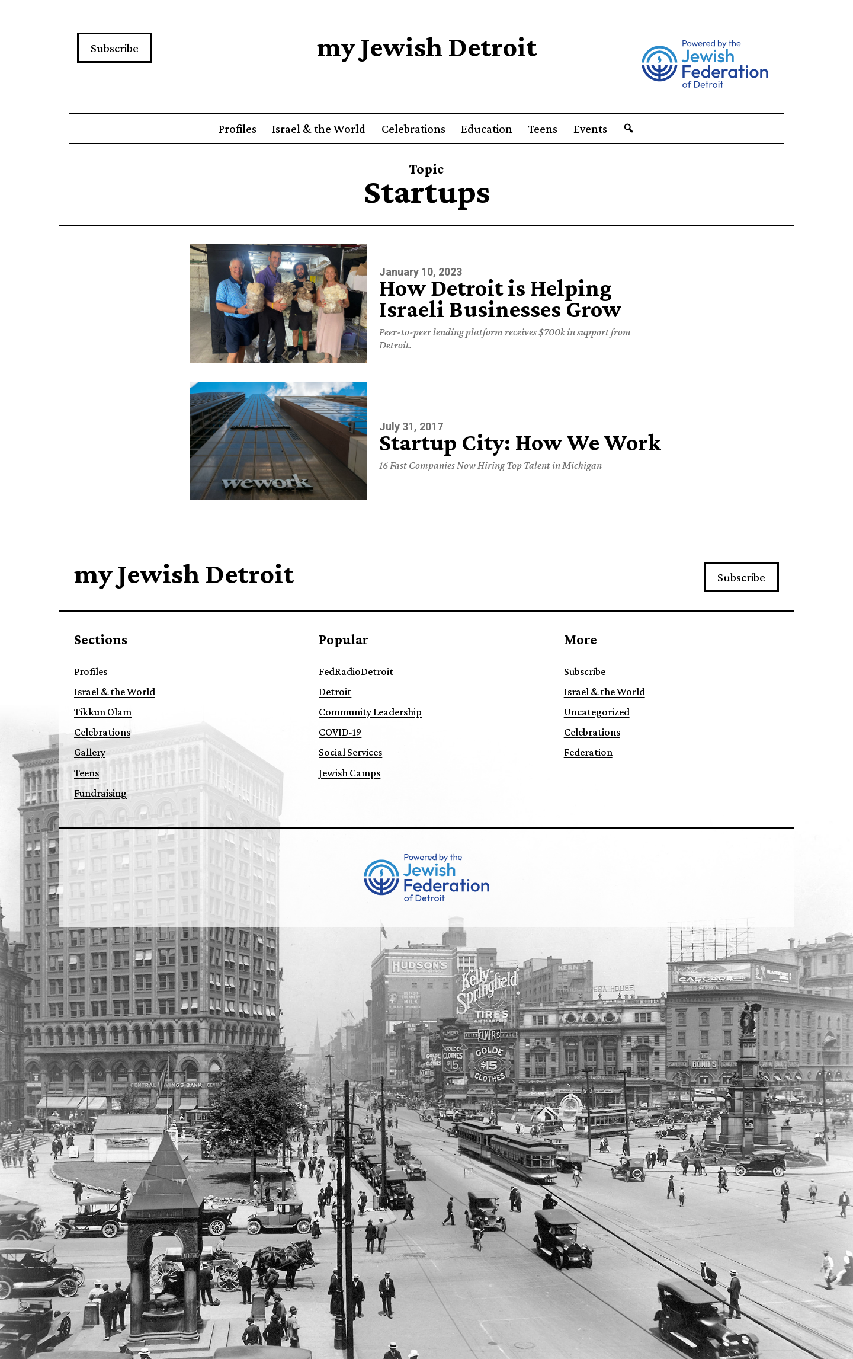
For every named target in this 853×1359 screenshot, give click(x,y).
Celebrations (413, 128)
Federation (588, 752)
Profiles (237, 128)
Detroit (335, 692)
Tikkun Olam (103, 712)
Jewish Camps (349, 773)
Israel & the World (318, 128)
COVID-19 (340, 732)
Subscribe (115, 48)
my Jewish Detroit (427, 46)
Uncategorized (597, 712)
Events (590, 128)
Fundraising (100, 793)
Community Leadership (370, 712)
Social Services (350, 752)
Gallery (89, 752)
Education (486, 128)
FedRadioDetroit (356, 671)
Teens (542, 128)
